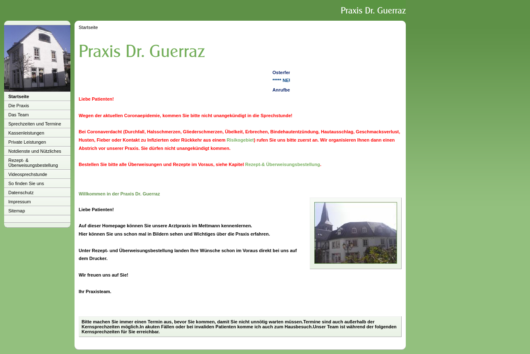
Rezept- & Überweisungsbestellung (33, 163)
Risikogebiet (240, 139)
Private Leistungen (27, 142)
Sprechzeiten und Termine (34, 123)
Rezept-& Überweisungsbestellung (282, 164)
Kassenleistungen (26, 132)
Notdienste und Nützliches (34, 151)
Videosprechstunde (27, 174)
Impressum (19, 201)
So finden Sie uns (26, 183)
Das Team (18, 114)
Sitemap (16, 210)
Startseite (18, 96)
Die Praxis (18, 105)
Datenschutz (21, 192)
